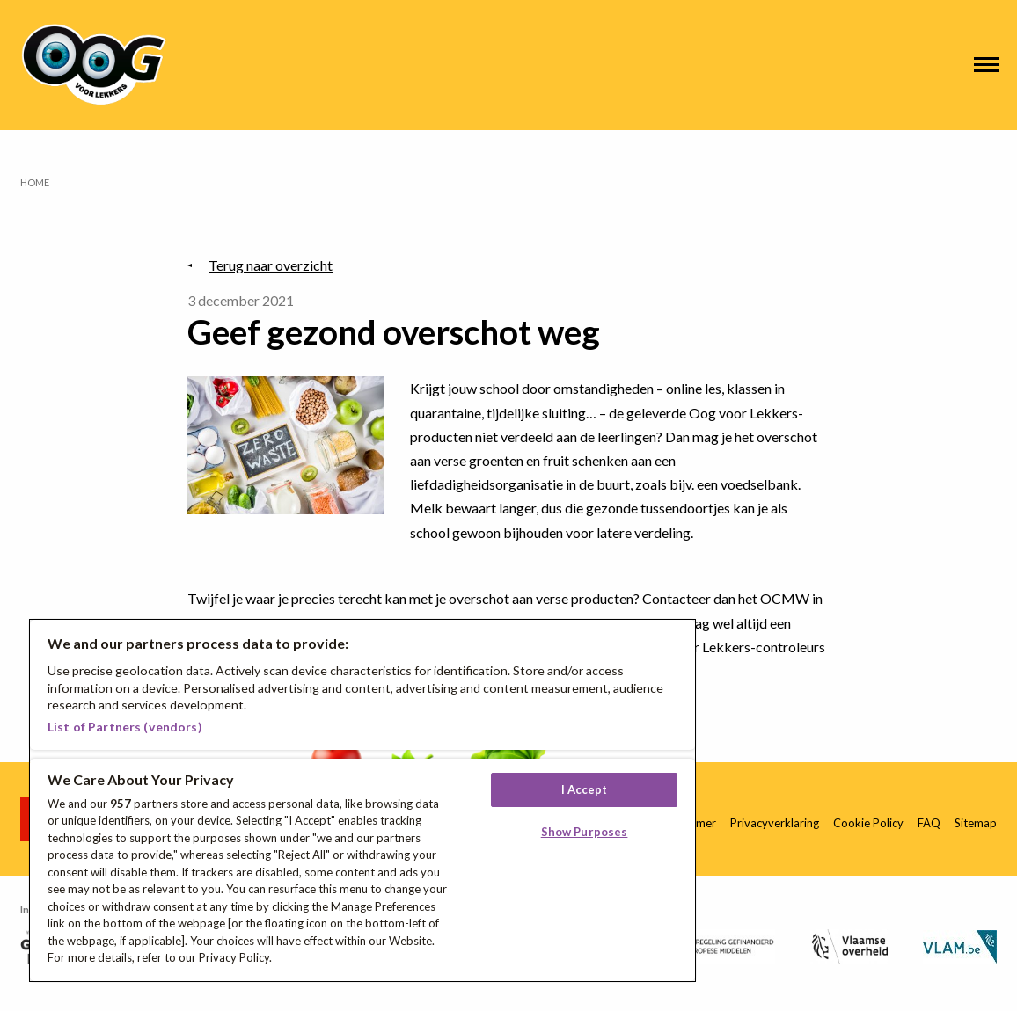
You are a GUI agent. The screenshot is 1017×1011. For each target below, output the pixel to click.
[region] (362, 800)
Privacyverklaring (774, 823)
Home (34, 182)
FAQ (929, 823)
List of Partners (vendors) (125, 726)
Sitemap (976, 823)
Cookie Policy (868, 823)
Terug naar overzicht (271, 265)
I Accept (584, 789)
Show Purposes (584, 832)
